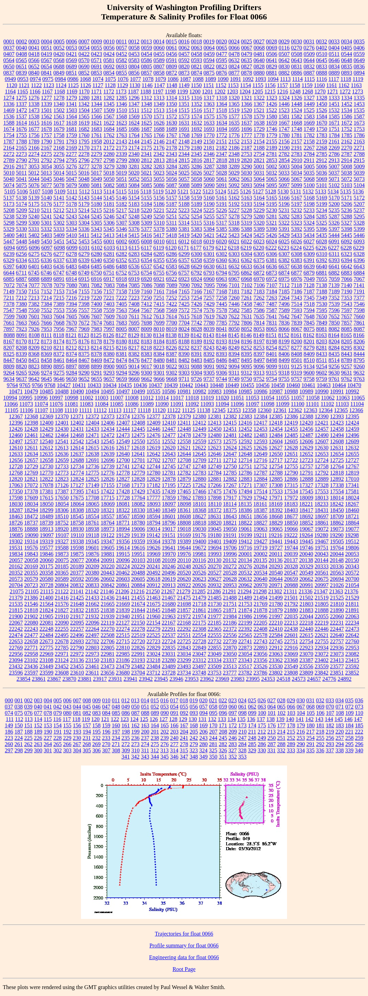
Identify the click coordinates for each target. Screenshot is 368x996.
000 (9, 700)
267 (77, 744)
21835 (92, 610)
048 (116, 707)
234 (116, 738)
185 (359, 725)
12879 (184, 479)
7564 (134, 310)
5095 (271, 185)
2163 (359, 141)
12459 (352, 429)
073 (359, 707)
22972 (77, 654)
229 (67, 738)
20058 (31, 560)
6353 (134, 260)
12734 (77, 466)
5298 (9, 223)
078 (48, 713)
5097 (284, 185)
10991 (337, 391)
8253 (258, 348)
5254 (196, 216)
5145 (109, 198)
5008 (346, 166)
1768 (184, 135)
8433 (321, 354)
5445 (346, 235)
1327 (309, 98)
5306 (109, 223)
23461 (92, 666)
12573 (215, 441)
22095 (77, 623)
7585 (246, 310)
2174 (134, 148)
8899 (96, 366)
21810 (337, 604)
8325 (9, 354)
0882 (284, 73)
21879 (276, 610)
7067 (359, 279)
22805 (108, 648)
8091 (21, 335)
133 (222, 719)
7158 (121, 291)
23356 (261, 660)
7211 (8, 298)
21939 (108, 616)
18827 (261, 523)
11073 (26, 404)
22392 (245, 629)
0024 (233, 41)
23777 (230, 673)
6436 (59, 266)
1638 (259, 123)
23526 (261, 666)
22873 (245, 648)
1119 (358, 79)
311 (145, 750)
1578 (246, 116)
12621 (184, 448)
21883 (306, 610)
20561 (322, 573)
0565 (21, 60)
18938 (92, 529)
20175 (47, 566)
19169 (184, 535)
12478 (184, 435)
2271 (359, 148)
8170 (21, 341)
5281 (271, 216)
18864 (352, 523)
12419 (291, 423)
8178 (96, 341)
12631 (337, 448)
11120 (159, 410)
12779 (138, 473)
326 (223, 750)
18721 (352, 516)
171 (223, 725)
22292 (184, 629)
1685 (121, 129)
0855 (121, 73)
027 (271, 700)
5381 (184, 229)
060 (233, 707)
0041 (34, 48)
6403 (46, 266)
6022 (246, 241)
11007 (116, 398)
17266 (215, 485)
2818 (221, 160)
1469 (9, 110)
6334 (21, 260)
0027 (258, 41)
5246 (109, 216)
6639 (309, 266)
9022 (171, 366)
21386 (31, 598)
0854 (109, 73)
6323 (346, 254)
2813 (159, 160)
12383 (245, 416)
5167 (296, 198)
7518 (309, 304)
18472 (31, 516)
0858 (159, 73)
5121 (183, 191)
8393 (221, 354)
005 (58, 700)
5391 (284, 229)
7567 (146, 310)
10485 (47, 391)
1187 (133, 91)
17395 (77, 491)
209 (233, 732)
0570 (84, 60)
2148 (184, 141)
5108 (47, 191)
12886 (291, 479)
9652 (84, 379)
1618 (71, 123)
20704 (16, 585)
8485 (209, 360)
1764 (134, 135)
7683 (121, 323)
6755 (158, 273)
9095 (246, 366)
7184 (271, 291)
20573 (16, 579)
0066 (234, 48)
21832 (77, 610)
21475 (184, 598)
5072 (346, 179)
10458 (278, 385)
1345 (109, 104)
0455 (159, 54)
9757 (296, 379)
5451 (59, 241)
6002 (121, 241)
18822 (245, 523)
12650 (276, 454)
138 (271, 719)
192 (67, 732)
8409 (309, 354)
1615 (34, 123)
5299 (21, 223)
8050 (234, 329)
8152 (283, 335)
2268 (321, 148)
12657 (31, 460)
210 (242, 732)
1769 (196, 135)
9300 (146, 373)
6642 (346, 266)
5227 (233, 210)
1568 (121, 116)
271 (116, 744)
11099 (282, 404)
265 (58, 744)
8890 (46, 366)
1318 (221, 98)
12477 (169, 435)
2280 (109, 154)
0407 (9, 54)
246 (233, 738)
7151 (34, 291)
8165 (346, 335)
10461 (309, 385)
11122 (174, 410)
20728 (47, 585)
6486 (109, 266)
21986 (245, 616)
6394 (346, 260)
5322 (283, 223)
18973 (108, 529)
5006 (321, 166)
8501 (296, 360)
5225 (208, 210)
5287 (334, 216)
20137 (291, 560)
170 (213, 725)
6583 (171, 266)
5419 (183, 235)
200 (145, 732)
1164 (10, 91)
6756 (171, 273)
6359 (209, 260)
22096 (92, 623)
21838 (108, 610)
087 (135, 713)
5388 (246, 229)
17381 (47, 491)
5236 (346, 210)
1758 (59, 135)
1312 (146, 98)
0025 (246, 41)
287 (272, 744)
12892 (337, 479)
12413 (214, 423)
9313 (258, 373)
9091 (209, 366)
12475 (138, 435)
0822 (209, 66)
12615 (92, 448)
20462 (123, 573)
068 (310, 707)
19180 (214, 535)
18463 (16, 516)
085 (116, 713)
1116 (321, 79)
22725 (184, 641)
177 (281, 725)
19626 (154, 548)
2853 (271, 160)
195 (96, 732)
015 (154, 700)
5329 (9, 229)
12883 (245, 479)
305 (87, 750)
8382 (134, 354)
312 (154, 750)
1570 (146, 116)
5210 (34, 210)
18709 (337, 516)
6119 (158, 248)
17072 (31, 485)
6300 (196, 254)
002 (28, 700)
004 (48, 700)
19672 (199, 548)
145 (339, 719)
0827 (246, 66)
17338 (337, 485)
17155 (108, 485)
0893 (346, 73)
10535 (154, 391)
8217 (133, 348)
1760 (84, 135)
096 (223, 713)
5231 (283, 210)
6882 (334, 273)
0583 (134, 60)
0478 (234, 54)
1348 (146, 104)
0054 (84, 48)
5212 (58, 210)
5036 (321, 173)
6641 (334, 266)
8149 (258, 335)
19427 (261, 541)
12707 (169, 460)
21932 (92, 616)
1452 (346, 104)
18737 (31, 523)
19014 (154, 529)
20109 (169, 560)
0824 (234, 66)
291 (310, 744)
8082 (334, 329)
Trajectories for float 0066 (184, 934)
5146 (121, 198)
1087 (185, 79)
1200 (195, 91)
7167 (209, 291)
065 (281, 707)
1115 (309, 79)
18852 (306, 523)
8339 (21, 354)
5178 (71, 204)
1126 (85, 85)
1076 (123, 79)
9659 (121, 379)
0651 (21, 66)
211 (252, 732)
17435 (154, 491)
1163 (356, 85)
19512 (352, 541)
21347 (321, 591)
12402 (77, 423)
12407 (123, 423)
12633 (16, 454)
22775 (47, 648)
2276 (59, 154)
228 (58, 738)
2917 (21, 166)
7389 (59, 304)
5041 (21, 179)
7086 (146, 285)
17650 (62, 498)
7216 (71, 298)
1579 (259, 116)
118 (76, 719)
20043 (321, 554)
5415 (133, 235)
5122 (195, 191)
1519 (233, 110)
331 (271, 750)
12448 (184, 429)
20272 (230, 566)
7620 (221, 316)
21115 (47, 591)
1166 (35, 91)
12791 (306, 473)
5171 (346, 198)
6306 (271, 254)
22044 (306, 616)
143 (319, 719)
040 (38, 707)
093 (194, 713)
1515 (183, 110)
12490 (322, 435)
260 (9, 744)
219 (330, 732)
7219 (83, 298)
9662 (146, 379)
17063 (16, 485)
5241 (46, 216)
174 (252, 725)
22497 (92, 635)
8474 (121, 360)
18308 (77, 510)
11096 (237, 404)
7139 (334, 285)
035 (349, 700)
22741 (245, 641)
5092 (234, 185)
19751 (322, 548)
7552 (46, 310)
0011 (121, 41)
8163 (321, 335)
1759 (71, 135)
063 (262, 707)
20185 (62, 566)
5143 (84, 198)
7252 (171, 298)
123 (125, 719)
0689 (71, 66)
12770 (47, 473)
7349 (321, 298)
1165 (22, 91)
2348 (234, 154)
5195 (271, 204)
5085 (146, 185)
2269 (334, 148)
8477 (146, 360)
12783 (199, 473)
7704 (184, 323)
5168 (309, 198)
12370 (62, 416)
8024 (184, 329)
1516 (196, 110)
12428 (31, 429)
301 (48, 750)
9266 (34, 373)
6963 (221, 279)
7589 (284, 310)
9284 (71, 373)
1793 (71, 141)
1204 (245, 91)
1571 (159, 116)
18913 (47, 529)
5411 (84, 235)
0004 (46, 41)
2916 (9, 166)
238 (155, 738)
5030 (246, 173)
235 (126, 738)
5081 (96, 185)
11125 (188, 410)
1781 (296, 135)
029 (291, 700)
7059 (334, 279)
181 (320, 725)
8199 (284, 341)
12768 (16, 473)
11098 (267, 404)
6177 (196, 248)
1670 (321, 123)
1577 (234, 116)
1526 (321, 110)
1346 (121, 104)
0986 (73, 79)
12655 (352, 454)
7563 (121, 310)
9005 (121, 366)
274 (145, 744)
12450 (215, 429)
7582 (234, 310)
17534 (291, 491)
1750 (321, 129)
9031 (184, 366)
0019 (208, 41)
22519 (138, 635)
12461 (31, 435)
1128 (110, 85)
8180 (121, 341)
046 (96, 707)
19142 (153, 535)
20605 (138, 579)
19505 (337, 541)
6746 (46, 273)
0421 (71, 54)
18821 (230, 523)
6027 (308, 241)
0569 (71, 60)
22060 (337, 616)
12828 (138, 479)
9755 (283, 379)
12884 (261, 479)
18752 (62, 523)
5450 (46, 241)
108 (340, 713)
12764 (337, 466)
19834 (16, 554)
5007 (334, 166)
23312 (199, 660)
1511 (134, 110)
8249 (233, 348)
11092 (192, 404)
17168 (123, 485)
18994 (123, 529)
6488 (121, 266)
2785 (321, 154)
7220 (96, 298)
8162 (308, 335)
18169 (276, 504)
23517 (245, 666)
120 (95, 719)
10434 (110, 385)
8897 (71, 366)
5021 (146, 173)
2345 (196, 154)
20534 (261, 573)
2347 (221, 154)
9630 (334, 373)
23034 (184, 654)
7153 (59, 291)
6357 (184, 260)
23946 (176, 679)
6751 (108, 273)
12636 (62, 454)
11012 (147, 398)
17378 (31, 491)
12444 (123, 429)
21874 (245, 610)
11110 (70, 410)
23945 (161, 679)
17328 (322, 485)
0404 (334, 48)
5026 (196, 173)
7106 (259, 285)
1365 (234, 104)
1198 (170, 91)
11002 (86, 398)
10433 (94, 385)
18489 (47, 516)
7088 (159, 285)
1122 (36, 85)
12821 (31, 479)
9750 (246, 379)
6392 (321, 260)
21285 (199, 591)
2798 (109, 160)
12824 (77, 479)
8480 (159, 360)
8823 (34, 366)
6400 (21, 266)
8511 (321, 360)
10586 (169, 391)
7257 (208, 298)
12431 (77, 429)
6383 (296, 260)
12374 (123, 416)
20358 (47, 573)
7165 (184, 291)
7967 (71, 329)
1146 (147, 85)
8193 (221, 341)
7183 (259, 291)
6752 (121, 273)
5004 (296, 166)
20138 (306, 560)
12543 (92, 441)
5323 (296, 223)
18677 (291, 516)
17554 (337, 491)
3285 (184, 166)
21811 (352, 604)
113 (29, 719)
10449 (232, 385)
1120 (11, 85)
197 (116, 732)
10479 (31, 391)
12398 (31, 423)
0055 (96, 48)
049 (126, 707)
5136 (358, 191)
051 (145, 707)
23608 (62, 673)
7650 (321, 316)
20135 (260, 560)
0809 (171, 66)
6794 (221, 273)
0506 (271, 54)
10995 (25, 398)
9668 (171, 379)
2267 (309, 148)
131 (202, 719)
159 (106, 725)
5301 (46, 223)
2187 (246, 148)
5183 (134, 204)
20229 (138, 566)
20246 (169, 566)
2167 (46, 148)
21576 (62, 604)
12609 (352, 441)
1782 (309, 135)
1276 (34, 98)
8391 (196, 354)
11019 (207, 398)
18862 (337, 523)
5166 (284, 198)
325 (213, 750)
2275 (46, 154)
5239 (21, 216)
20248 (184, 566)
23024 (154, 654)
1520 (246, 110)
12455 (291, 429)
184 (349, 725)
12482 (245, 435)
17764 (138, 498)
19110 (77, 535)
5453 (84, 241)
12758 (322, 466)
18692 (306, 516)
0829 (271, 66)
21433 (92, 598)
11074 (41, 404)
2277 (71, 154)
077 (38, 713)
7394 (71, 304)
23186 (123, 660)
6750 (96, 273)
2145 (146, 141)
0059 (146, 48)
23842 (321, 673)
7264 (283, 298)
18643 (230, 516)
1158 (294, 85)
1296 (134, 98)
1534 (346, 110)
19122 (107, 535)
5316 (208, 223)
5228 (246, 210)
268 (87, 744)
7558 (96, 310)
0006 (71, 41)
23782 (245, 673)
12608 (337, 441)
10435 (125, 385)
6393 (334, 260)
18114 (230, 504)
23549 (291, 666)
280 (203, 744)
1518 (221, 110)
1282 (109, 98)
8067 (296, 329)
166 (174, 725)
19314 (31, 541)
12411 (184, 423)
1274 (9, 98)
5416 (146, 235)
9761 (334, 379)
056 (194, 707)
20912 (154, 585)
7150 (21, 291)
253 (301, 738)
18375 (230, 510)
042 (58, 707)
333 (291, 750)
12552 (169, 441)
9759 (321, 379)
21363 (336, 591)
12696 (108, 460)
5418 (171, 235)
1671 (334, 123)
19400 (199, 541)
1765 (146, 135)
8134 (158, 335)
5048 (84, 179)
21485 (215, 598)
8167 (9, 341)
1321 (246, 98)
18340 (154, 510)
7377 (359, 298)
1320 (234, 98)
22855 (215, 648)
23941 (131, 679)
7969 (84, 329)
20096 (123, 560)
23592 (352, 666)
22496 (77, 635)
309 (126, 750)
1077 (135, 79)
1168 (59, 91)
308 (116, 750)
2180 (196, 148)
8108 (34, 335)
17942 (261, 498)
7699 (159, 323)
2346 (209, 154)
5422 (221, 235)
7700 (171, 323)
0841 (46, 73)
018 (184, 700)
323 (193, 750)
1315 (184, 98)
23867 (54, 679)
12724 (321, 460)
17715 (108, 498)
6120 (171, 248)
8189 (196, 341)
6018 (196, 241)
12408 (138, 423)
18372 (215, 510)
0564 (9, 60)
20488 (138, 573)
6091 (334, 241)
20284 (261, 566)
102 (281, 713)
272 (126, 744)
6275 (34, 254)
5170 (334, 198)
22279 (154, 629)
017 (174, 700)
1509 (109, 110)
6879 (308, 273)
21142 (92, 591)
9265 (21, 373)
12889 (322, 479)
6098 (59, 248)
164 (155, 725)
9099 (271, 366)
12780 (154, 473)
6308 (296, 254)
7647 (296, 316)
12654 (337, 454)
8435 (334, 354)
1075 (110, 79)
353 (242, 757)
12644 (184, 454)
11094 (222, 404)
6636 (271, 266)
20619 (169, 579)
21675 (154, 604)
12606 (306, 441)
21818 (31, 610)
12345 (219, 410)
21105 (32, 591)
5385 (221, 229)
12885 (276, 479)
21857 (184, 610)
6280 (96, 254)
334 (300, 750)
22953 (352, 648)
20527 (215, 573)
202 (165, 732)
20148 (337, 560)
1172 (108, 91)
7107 (271, 285)
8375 (84, 354)
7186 (296, 291)
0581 (109, 60)
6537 (146, 266)
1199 (182, 91)
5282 (284, 216)
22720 (138, 641)
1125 (73, 85)
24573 (299, 679)
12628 (291, 448)
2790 (21, 160)
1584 (321, 116)
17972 (291, 498)
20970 (261, 585)
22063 (352, 616)
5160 (209, 198)
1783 (321, 135)
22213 (291, 623)
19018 (184, 529)
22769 (16, 648)
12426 (16, 429)
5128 (270, 191)
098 (242, 713)
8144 (221, 335)
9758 (308, 379)
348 (194, 757)
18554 (92, 516)
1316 (196, 98)
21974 (199, 616)
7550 (34, 310)
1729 (259, 129)
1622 (109, 123)
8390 (184, 354)
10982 (199, 391)
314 (174, 750)
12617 (123, 448)
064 (272, 707)
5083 (121, 185)
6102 (97, 248)
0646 (334, 60)
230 (77, 738)
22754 (306, 641)
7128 (308, 285)
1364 (221, 104)
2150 (209, 141)
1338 (34, 104)
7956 (59, 329)
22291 (169, 629)
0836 (359, 66)
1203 (232, 91)
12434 (108, 429)
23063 (276, 654)
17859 (169, 498)
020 (203, 700)
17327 (306, 485)
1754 (9, 135)
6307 (284, 254)
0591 (171, 60)
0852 (84, 73)
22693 (77, 641)
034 (339, 700)
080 (67, 713)
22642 (352, 635)
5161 (221, 198)
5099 (296, 185)
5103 (346, 185)
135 (241, 719)
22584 (276, 635)
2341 (146, 154)
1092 (248, 79)
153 (48, 725)
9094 (234, 366)
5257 (221, 216)
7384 (46, 304)
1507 (96, 110)
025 (252, 700)
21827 (62, 610)
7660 (359, 316)
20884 (138, 585)
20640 (261, 579)
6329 (9, 260)
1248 (295, 91)
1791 (59, 141)
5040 (9, 179)
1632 (196, 123)
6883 (346, 273)
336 (320, 750)
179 (301, 725)
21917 (77, 616)
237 (145, 738)
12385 (276, 416)
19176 (199, 535)
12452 (245, 429)
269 (96, 744)
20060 (47, 560)
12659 (62, 460)
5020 (133, 173)
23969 (222, 679)
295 (349, 744)
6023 (258, 241)
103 (291, 713)
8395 (246, 354)
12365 (341, 410)
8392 (209, 354)
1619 (84, 123)
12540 (47, 441)
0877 (234, 73)
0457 (184, 54)
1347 (134, 104)
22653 (16, 641)
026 (261, 700)
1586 (346, 116)
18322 (123, 510)
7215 (58, 298)
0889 (334, 73)
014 (145, 700)
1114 (297, 79)
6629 (196, 266)
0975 (48, 79)
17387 (62, 491)
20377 (77, 573)
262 (28, 744)
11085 (116, 404)
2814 (171, 160)
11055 (282, 398)
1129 (122, 85)
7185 (284, 291)
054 (174, 707)
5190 (209, 204)
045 (87, 707)
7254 (196, 298)
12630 (321, 448)
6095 (21, 248)
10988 (291, 391)
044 (77, 707)
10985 (245, 391)
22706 (108, 641)
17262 (199, 485)
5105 (9, 191)
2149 (196, 141)
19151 (168, 535)
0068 (259, 48)
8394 (234, 354)
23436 (31, 666)
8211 (59, 348)
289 (291, 744)
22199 (245, 623)
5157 (171, 198)
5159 (196, 198)
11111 (85, 410)
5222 (171, 210)
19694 (215, 548)
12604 (276, 441)
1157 (282, 85)
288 (281, 744)
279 (194, 744)
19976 (184, 554)
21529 (352, 598)
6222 (271, 248)
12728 (16, 466)
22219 (321, 623)
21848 (169, 610)
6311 (334, 254)
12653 (322, 454)
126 (154, 719)
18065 (92, 504)
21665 (108, 604)
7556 (71, 310)
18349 (169, 510)
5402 (34, 235)
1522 (271, 110)
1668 (296, 123)
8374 (71, 354)
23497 (199, 666)
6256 (21, 254)
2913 (334, 160)
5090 (209, 185)
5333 (59, 229)
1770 (209, 135)
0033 (334, 41)
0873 (184, 73)
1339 (46, 104)
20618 (154, 579)
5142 (71, 198)
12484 (276, 435)
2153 (246, 141)
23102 (31, 660)
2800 (134, 160)
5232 (296, 210)
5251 (171, 216)
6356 (171, 260)
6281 (109, 254)
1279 (71, 98)
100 (262, 713)
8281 (321, 348)
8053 (259, 329)
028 (281, 700)
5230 (271, 210)
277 (174, 744)
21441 (123, 598)
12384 (261, 416)
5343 (96, 229)
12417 (260, 423)
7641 (271, 316)
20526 (199, 573)
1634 (221, 123)
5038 (346, 173)
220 (339, 732)
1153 (233, 85)
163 (145, 725)
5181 (109, 204)
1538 (34, 116)
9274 (46, 373)
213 (271, 732)
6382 (284, 260)
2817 (209, 160)
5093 (246, 185)
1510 (121, 110)
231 (87, 738)
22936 (337, 648)
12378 (169, 416)
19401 (215, 541)
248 (252, 738)
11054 (267, 398)
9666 (159, 379)
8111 (46, 335)
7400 (96, 304)
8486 (221, 360)
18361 (184, 510)
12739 (108, 466)
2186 (234, 148)
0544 (346, 54)
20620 (184, 579)
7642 (283, 316)
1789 (34, 141)
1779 (271, 135)
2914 (346, 160)
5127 (258, 191)
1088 (198, 79)
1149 (184, 85)
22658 (31, 641)
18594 (154, 516)
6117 (146, 248)
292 (320, 744)
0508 (296, 54)
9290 (84, 373)
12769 (31, 473)
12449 (199, 429)
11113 (114, 410)
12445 (138, 429)
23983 (238, 679)
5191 (221, 204)
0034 (346, 41)
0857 (146, 73)
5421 (208, 235)
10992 (352, 391)
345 (165, 757)
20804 (62, 585)
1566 (96, 116)
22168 (184, 623)
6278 (71, 254)
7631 (246, 316)
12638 (92, 454)
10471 (16, 391)
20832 (77, 585)
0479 (246, 54)
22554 (199, 635)
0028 (271, 41)
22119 (107, 623)
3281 (134, 166)
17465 (184, 491)
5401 (21, 235)
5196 (284, 204)
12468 (77, 435)
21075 (17, 591)
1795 (84, 141)
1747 (284, 129)
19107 (62, 535)
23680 (123, 673)
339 (349, 750)
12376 (138, 416)
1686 (134, 129)
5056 (171, 179)
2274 (34, 154)
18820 (215, 523)
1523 (283, 110)
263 (38, 744)
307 (106, 750)
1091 (235, 79)
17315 (291, 485)
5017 (96, 173)
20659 (291, 579)
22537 (169, 635)
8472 (109, 360)
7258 (221, 298)
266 (67, 744)
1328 (321, 98)
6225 (308, 248)
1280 (84, 98)
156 (77, 725)
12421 (321, 423)
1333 (334, 98)
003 (38, 700)
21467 (169, 598)
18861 (322, 523)
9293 (109, 373)
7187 (309, 291)
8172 (34, 341)
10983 (215, 391)
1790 (46, 141)
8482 (184, 360)
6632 (234, 266)
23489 (169, 666)
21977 (215, 616)
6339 (84, 260)
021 (213, 700)
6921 (159, 279)
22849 (199, 648)
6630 (209, 266)
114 (38, 719)
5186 (159, 204)
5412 (96, 235)
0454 (146, 54)
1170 (84, 91)
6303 (234, 254)
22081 (47, 623)
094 (203, 713)
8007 (134, 329)
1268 (307, 91)
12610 (16, 448)
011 (116, 700)
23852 (352, 673)
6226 (321, 248)
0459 (209, 54)
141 (300, 719)
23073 (337, 654)
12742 (138, 466)
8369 (46, 354)
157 (87, 725)
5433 (296, 235)
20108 (154, 560)
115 (48, 719)
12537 (31, 441)
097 (233, 713)
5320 (258, 223)
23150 (92, 660)
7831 (271, 323)
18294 (31, 510)
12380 (199, 416)
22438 (291, 629)
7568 (159, 310)
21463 (154, 598)
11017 (177, 398)
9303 (184, 373)
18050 (47, 504)
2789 (9, 160)
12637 (77, 454)
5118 (145, 191)
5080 (84, 185)
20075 (62, 560)
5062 (234, 179)
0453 (134, 54)
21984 (230, 616)
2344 (184, 154)
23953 (192, 679)
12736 (92, 466)
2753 (246, 154)
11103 (342, 404)
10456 (263, 385)
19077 (352, 529)
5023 (158, 173)
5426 (271, 235)
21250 (153, 591)
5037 (334, 173)
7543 (346, 304)
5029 (233, 173)
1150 (196, 85)
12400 (47, 423)
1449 (309, 104)
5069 (321, 179)
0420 (59, 54)
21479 (199, 598)
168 (194, 725)
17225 (184, 485)
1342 (84, 104)
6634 (259, 266)
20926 (199, 585)
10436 (140, 385)
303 (67, 750)
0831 (296, 66)
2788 (359, 154)
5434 (308, 235)
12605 (291, 441)
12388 (306, 416)
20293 (276, 566)
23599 (47, 673)
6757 (183, 273)
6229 (358, 248)
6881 (321, 273)
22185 (214, 623)
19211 (260, 535)
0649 (359, 60)
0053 (71, 48)
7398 (84, 304)
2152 (234, 141)
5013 (46, 173)
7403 (109, 304)
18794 (154, 523)
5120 (170, 191)
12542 (77, 441)
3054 (46, 166)
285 (252, 744)
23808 (291, 673)
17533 (276, 491)
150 (19, 725)
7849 (321, 323)
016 (164, 700)
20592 (77, 579)
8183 (146, 341)
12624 (230, 448)
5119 (158, 191)
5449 (34, 241)
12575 (230, 441)
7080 (71, 285)
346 (174, 757)
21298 (260, 591)
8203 (321, 341)
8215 (108, 348)
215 (291, 732)
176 (272, 725)
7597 (346, 310)
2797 (96, 160)
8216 (121, 348)
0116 (284, 48)
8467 (84, 360)
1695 (234, 129)
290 (301, 744)
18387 (261, 510)
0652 (34, 66)
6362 (246, 260)
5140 (46, 198)
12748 (199, 466)
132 (212, 719)
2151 (221, 141)
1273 (357, 91)
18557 (108, 516)
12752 (261, 466)
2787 (346, 154)
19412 (245, 541)
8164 (334, 335)
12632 (352, 448)
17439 (169, 491)
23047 (199, 654)
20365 (62, 573)
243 (203, 738)
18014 (337, 498)
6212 (221, 248)
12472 (108, 435)
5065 (271, 179)
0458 (196, 54)
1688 (159, 129)
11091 (177, 404)
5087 (171, 185)
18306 (62, 510)
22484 (47, 635)
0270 (296, 48)
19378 (169, 541)
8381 (121, 354)
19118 (92, 535)
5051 (121, 179)
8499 (284, 360)
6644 (9, 273)
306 (96, 750)
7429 (209, 304)
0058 (134, 48)
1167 (47, 91)
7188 (321, 291)
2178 (171, 148)
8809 (9, 366)
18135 (245, 504)
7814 (259, 323)
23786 (260, 673)
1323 (271, 98)
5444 (334, 235)
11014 (162, 398)
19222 (291, 535)
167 (184, 725)
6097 (46, 248)
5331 (34, 229)
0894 (359, 73)
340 (359, 750)
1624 (134, 123)
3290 (246, 166)
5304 (84, 223)
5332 (46, 229)
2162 (346, 141)
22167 (168, 623)
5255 (209, 216)
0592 (184, 60)
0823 (221, 66)
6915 (84, 279)
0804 (134, 66)
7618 (196, 316)
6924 (196, 279)
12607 (322, 441)
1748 (296, 129)
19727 (276, 548)
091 (174, 713)
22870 (230, 648)
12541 (62, 441)
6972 (271, 279)
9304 (196, 373)
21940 (123, 616)
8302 (359, 348)
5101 (321, 185)
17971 (276, 498)
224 (19, 738)
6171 (183, 248)
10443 (201, 385)
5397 (334, 229)
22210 (276, 623)
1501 (46, 110)
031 (310, 700)
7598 (359, 310)
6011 (171, 241)
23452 (62, 666)
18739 (47, 523)
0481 (259, 54)
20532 (245, 573)
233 (106, 738)
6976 (296, 279)
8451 (34, 360)
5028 (221, 173)
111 (10, 719)
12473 (123, 435)
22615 (306, 635)
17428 (123, 491)
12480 (215, 435)
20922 (184, 585)
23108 (47, 660)
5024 (171, 173)
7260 (233, 298)
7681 (109, 323)
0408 (21, 54)
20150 (352, 560)
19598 (77, 548)
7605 (71, 316)
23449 (47, 666)
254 (310, 738)
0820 (184, 66)
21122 (61, 591)
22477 (31, 635)
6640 (321, 266)
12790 (291, 473)
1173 (121, 91)
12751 (245, 466)
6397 (9, 266)
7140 (346, 285)
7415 (159, 304)
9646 (59, 379)
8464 (71, 360)
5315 (196, 223)
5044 (34, 179)
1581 (284, 116)
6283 (134, 254)
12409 (154, 423)
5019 (121, 173)
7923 (21, 329)
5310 (159, 223)
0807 (159, 66)
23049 (215, 654)
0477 (221, 54)
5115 (121, 191)
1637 (246, 123)
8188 (184, 341)
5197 (296, 204)
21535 (16, 604)
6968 (246, 279)
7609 (109, 316)
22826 (138, 648)
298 (19, 750)
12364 (326, 410)
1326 (296, 98)
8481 (171, 360)
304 (77, 750)
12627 (276, 448)
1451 (334, 104)
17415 (92, 491)
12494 (337, 435)
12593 (261, 441)
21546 (31, 604)
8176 (84, 341)
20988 (291, 585)
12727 (352, 460)
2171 (96, 148)
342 (135, 757)
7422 (171, 304)
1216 (282, 91)
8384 (159, 354)
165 (165, 725)
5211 (46, 210)
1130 (134, 85)
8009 (146, 329)
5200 (334, 204)
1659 (271, 123)
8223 (158, 348)
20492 (154, 573)
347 (184, 757)
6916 (96, 279)
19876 (92, 554)
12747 (184, 466)
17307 (261, 485)
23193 (138, 660)
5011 (21, 173)
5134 (333, 191)
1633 (209, 123)
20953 (230, 585)
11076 (56, 404)
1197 (158, 91)
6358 (196, 260)
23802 (276, 673)
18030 (16, 504)
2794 (59, 160)
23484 (154, 666)
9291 (96, 373)
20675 (322, 579)
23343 (245, 660)
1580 (271, 116)
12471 (92, 435)
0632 (234, 60)
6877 (296, 273)
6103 (109, 248)
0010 (109, 41)
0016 (183, 41)
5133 (320, 191)
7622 (233, 316)
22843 (184, 648)
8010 (159, 329)
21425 (77, 598)
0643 (296, 60)
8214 (96, 348)
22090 (62, 623)
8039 (209, 329)
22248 (47, 629)
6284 (146, 254)
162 (135, 725)
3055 (59, 166)
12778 (123, 473)
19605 (108, 548)
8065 (271, 329)
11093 (207, 404)
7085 (134, 285)
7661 (9, 323)
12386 (291, 416)
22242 (16, 629)
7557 (84, 310)
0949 (10, 79)
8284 (334, 348)
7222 (121, 298)
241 (184, 738)
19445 (306, 541)
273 (135, 744)
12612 (46, 448)
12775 (92, 473)
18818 (199, 523)
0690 (84, 66)
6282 (121, 254)
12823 (62, 479)
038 (19, 707)
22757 (337, 641)
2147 (171, 141)
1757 (46, 135)
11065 (358, 398)
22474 (16, 635)
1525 (308, 110)
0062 (184, 48)
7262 (258, 298)
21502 (306, 598)
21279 (183, 591)
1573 (184, 116)
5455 (96, 241)
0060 (159, 48)
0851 (71, 73)
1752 (346, 129)
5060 (209, 179)
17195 (169, 485)
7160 (146, 291)
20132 (230, 560)
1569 (134, 116)
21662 (92, 604)
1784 (334, 135)
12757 (306, 466)
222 (359, 732)
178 (291, 725)
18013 (322, 498)
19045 (215, 529)
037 (9, 707)
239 (165, 738)
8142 (196, 335)
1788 (21, 141)
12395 (352, 416)
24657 (314, 679)
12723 (306, 460)
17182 (154, 485)
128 (173, 719)
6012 (183, 241)
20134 (245, 560)
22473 (352, 629)
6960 (209, 279)
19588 (62, 548)
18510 (62, 516)
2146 (159, 141)
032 (320, 700)
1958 (96, 141)
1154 (245, 85)
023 (232, 700)
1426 (271, 104)
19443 (291, 541)
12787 (261, 473)
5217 (121, 210)
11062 (328, 398)
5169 (321, 198)
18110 (214, 504)
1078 (148, 79)
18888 (31, 529)
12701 (138, 460)
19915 (123, 554)
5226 (221, 210)
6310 (321, 254)
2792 (46, 160)
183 (340, 725)
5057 (184, 179)
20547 (291, 573)
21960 (154, 616)
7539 (334, 304)
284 (242, 744)
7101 (234, 285)
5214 (83, 210)
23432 (16, 666)
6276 (46, 254)
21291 (229, 591)
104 (301, 713)
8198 (271, 341)
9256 (334, 366)
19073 (337, 529)
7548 (21, 310)
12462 (47, 435)
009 (96, 700)
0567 (46, 60)
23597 (31, 673)
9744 (221, 379)
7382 (34, 304)
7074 (21, 285)
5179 (84, 204)
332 (281, 750)
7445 (221, 304)
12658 (47, 460)
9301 (159, 373)
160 (116, 725)
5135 (345, 191)
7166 (196, 291)
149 (9, 725)
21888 (322, 610)
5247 (121, 216)
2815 (184, 160)
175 (262, 725)
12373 (108, 416)
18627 (199, 516)
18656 (261, 516)
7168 (221, 291)
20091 (108, 560)
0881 (271, 73)
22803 (92, 648)
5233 (308, 210)
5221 (158, 210)
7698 (146, 323)
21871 (230, 610)
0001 (9, 41)
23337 (230, 660)
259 (359, 738)
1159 (307, 85)
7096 (221, 285)
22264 (92, 629)
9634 (9, 379)
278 (184, 744)
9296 (134, 373)
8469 (96, 360)
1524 (296, 110)
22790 (77, 648)
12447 (169, 429)
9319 (296, 373)
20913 (169, 585)
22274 (123, 629)
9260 (359, 366)
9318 (283, 373)
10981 (184, 391)
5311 (171, 223)
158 (96, 725)
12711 (214, 460)
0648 (346, 60)
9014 (134, 366)
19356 (123, 541)
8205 (346, 341)
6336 (46, 260)
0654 (46, 66)
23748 (199, 673)
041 (48, 707)
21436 (108, 598)
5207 (359, 204)
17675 (77, 498)
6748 (71, 273)
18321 (108, 510)
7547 (9, 310)
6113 (121, 248)
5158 (184, 198)
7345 (308, 298)
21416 (62, 598)
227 (48, 738)
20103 (138, 560)
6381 (271, 260)
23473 (108, 666)
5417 (158, 235)
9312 (246, 373)
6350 (109, 260)
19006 (138, 529)
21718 (199, 604)
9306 (221, 373)
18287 (16, 510)
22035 (291, 616)
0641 (271, 60)
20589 (62, 579)
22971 (62, 654)
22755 (322, 641)
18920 (62, 529)
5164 (259, 198)
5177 (59, 204)
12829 (154, 479)
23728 (168, 673)
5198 (309, 204)
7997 (109, 329)
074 (9, 713)
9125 (296, 366)
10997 (56, 398)
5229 (258, 210)
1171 (96, 91)
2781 (271, 154)
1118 (346, 79)
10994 (10, 398)
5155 (146, 198)
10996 (41, 398)
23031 (169, 654)
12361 (280, 410)
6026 (296, 241)
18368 (199, 510)
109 (349, 713)
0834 (334, 66)
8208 (21, 348)
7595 (321, 310)
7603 (46, 316)
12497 (16, 441)
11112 (100, 410)
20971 (276, 585)
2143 (121, 141)
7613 (158, 316)
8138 (171, 335)
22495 (62, 635)
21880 (291, 610)
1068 (85, 79)
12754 (276, 466)
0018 (196, 41)
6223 (283, 248)
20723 (31, 585)
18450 (337, 510)
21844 (138, 610)
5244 (84, 216)
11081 (71, 404)
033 (330, 700)
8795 (359, 360)
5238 (9, 216)
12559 (199, 441)
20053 (352, 554)
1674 (9, 129)
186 (9, 732)
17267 (230, 485)
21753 (245, 604)
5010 (9, 173)
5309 (146, 223)
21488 (230, 598)
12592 (245, 441)
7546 (359, 304)
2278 (84, 154)
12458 (337, 429)
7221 (108, 298)
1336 (9, 104)
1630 (171, 123)
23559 (322, 666)
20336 (337, 566)
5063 (246, 179)
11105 (11, 410)
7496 (284, 304)
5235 (334, 210)
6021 (233, 241)
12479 (199, 435)
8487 (234, 360)
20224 (123, 566)
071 (340, 707)
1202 (220, 91)
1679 (59, 129)
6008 (146, 241)
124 (134, 719)
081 (77, 713)
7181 (234, 291)
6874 (283, 273)
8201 (309, 341)
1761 (96, 135)
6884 (359, 273)
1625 (146, 123)
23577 (337, 666)
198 (126, 732)
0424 (109, 54)
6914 (71, 279)
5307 (121, 223)
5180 (96, 204)
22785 (62, 648)
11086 (131, 404)
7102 (246, 285)
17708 (92, 498)
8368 (34, 354)
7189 (334, 291)
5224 (196, 210)
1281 (96, 98)
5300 (34, 223)
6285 (159, 254)
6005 (134, 241)
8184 (159, 341)
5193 (246, 204)
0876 (221, 73)
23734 (184, 673)
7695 (134, 323)
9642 (34, 379)
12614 (77, 448)
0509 (309, 54)
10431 (79, 385)
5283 (296, 216)
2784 (309, 154)
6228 (346, 248)
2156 (284, 141)
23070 (306, 654)
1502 (59, 110)
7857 (346, 323)
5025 (183, 173)
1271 (332, 91)
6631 (221, 266)
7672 (84, 323)
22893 (261, 648)
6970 (259, 279)
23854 (24, 679)
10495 (108, 391)
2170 (84, 148)
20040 (306, 554)
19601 (92, 548)
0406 (359, 48)
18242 (337, 504)
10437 (156, 385)
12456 (306, 429)
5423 (233, 235)
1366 (246, 104)
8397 (259, 354)
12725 (337, 460)
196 (106, 732)
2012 (109, 141)
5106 (22, 191)
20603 (123, 579)
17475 (215, 491)
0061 (171, 48)
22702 (92, 641)
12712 (230, 460)
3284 (171, 166)
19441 (276, 541)
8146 (246, 335)
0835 (346, 66)
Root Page (183, 969)
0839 (21, 73)
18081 (123, 504)
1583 (309, 116)
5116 (133, 191)
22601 (291, 635)
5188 (184, 204)
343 (145, 757)
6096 (34, 248)
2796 (84, 160)
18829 (276, 523)
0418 (34, 54)
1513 (158, 110)
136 (251, 719)
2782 (284, 154)
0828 (259, 66)
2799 (121, 160)
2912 (321, 160)
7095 (209, 285)
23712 (153, 673)
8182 (134, 341)
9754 (271, 379)
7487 (271, 304)
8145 (233, 335)
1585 (334, 116)
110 (359, 713)
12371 (77, 416)
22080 (31, 623)
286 (262, 744)
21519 (322, 598)
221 (349, 732)
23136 (77, 660)
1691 (184, 129)
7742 (196, 323)
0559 (359, 54)
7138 (321, 285)
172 (233, 725)
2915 (359, 160)
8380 (109, 354)
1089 (210, 79)
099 (252, 713)
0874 (196, 73)
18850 (291, 523)
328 (242, 750)
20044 (337, 554)
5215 (96, 210)
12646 (215, 454)
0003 (34, 41)
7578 (221, 310)
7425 (184, 304)
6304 (246, 254)
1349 (159, 104)
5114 (109, 191)
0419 (46, 54)
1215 (270, 91)
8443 (346, 354)
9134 (309, 366)
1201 (207, 91)
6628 (184, 266)
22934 (322, 648)
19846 (47, 554)
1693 (209, 129)
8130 (146, 335)
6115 (134, 248)
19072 (322, 529)
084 (106, 713)
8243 (208, 348)
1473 (34, 110)
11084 (101, 404)
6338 (71, 260)
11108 (56, 410)
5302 (59, 223)
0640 (259, 60)
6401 (34, 266)
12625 (245, 448)
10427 (64, 385)
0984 (60, 79)
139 (280, 719)
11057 (297, 398)
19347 (108, 541)
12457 (322, 429)
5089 (196, 185)
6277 (59, 254)
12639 (108, 454)
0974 (35, 79)
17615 (47, 498)
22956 (16, 654)
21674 (138, 604)
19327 (62, 541)
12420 (306, 423)
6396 (359, 260)
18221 (306, 504)
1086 (173, 79)
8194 (234, 341)
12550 (138, 441)
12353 (234, 410)
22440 (306, 629)
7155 (84, 291)
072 (349, 707)
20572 (352, 573)
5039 (359, 173)
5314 (183, 223)
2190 (284, 148)
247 (242, 738)
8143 (208, 335)
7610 (121, 316)
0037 (9, 48)
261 (19, 744)
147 (358, 719)
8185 (171, 341)
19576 (31, 548)
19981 (199, 554)
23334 (215, 660)
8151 (271, 335)
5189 (196, 204)
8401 (271, 354)
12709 (199, 460)
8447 (9, 360)
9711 (184, 379)
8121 (71, 335)
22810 (123, 648)
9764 (12, 385)
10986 (261, 391)
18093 (154, 504)
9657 (109, 379)
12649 (261, 454)
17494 (245, 491)
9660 (134, 379)
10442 (186, 385)
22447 (337, 629)
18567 (123, 516)
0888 (321, 73)
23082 (352, 654)
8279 (308, 348)
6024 (271, 241)
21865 (215, 610)
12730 (47, 466)
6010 (159, 241)
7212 (21, 298)
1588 (9, 123)
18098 (184, 504)
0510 (321, 54)
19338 (77, 541)
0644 (309, 60)
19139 (138, 535)
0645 (321, 60)
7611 (134, 316)
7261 (246, 298)
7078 (46, 285)
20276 (245, 566)
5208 (9, 210)
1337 (21, 104)
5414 (121, 235)
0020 (221, 41)
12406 (108, 423)
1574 (196, 116)
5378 (159, 229)
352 (233, 757)
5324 (308, 223)
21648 (77, 604)
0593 (196, 60)
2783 (296, 154)
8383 (146, 354)
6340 (96, 260)
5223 (183, 210)
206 (203, 732)
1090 (223, 79)
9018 (159, 366)
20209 (92, 566)
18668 (276, 516)
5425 (258, 235)
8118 (58, 335)
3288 (221, 166)
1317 (209, 98)
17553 (322, 491)
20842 (108, 585)
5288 (346, 216)
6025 (283, 241)
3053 (34, 166)
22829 (154, 648)
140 (290, 719)
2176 (159, 148)
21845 (154, 610)
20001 (245, 554)
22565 (245, 635)
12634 (31, 454)
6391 (309, 260)
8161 (296, 335)
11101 (312, 404)
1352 (196, 104)
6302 (221, 254)
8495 (246, 360)
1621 (96, 123)
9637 (21, 379)
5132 (308, 191)
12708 (184, 460)
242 (194, 738)
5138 (21, 198)
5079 (71, 185)
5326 (334, 223)
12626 (260, 448)
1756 (34, 135)
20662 (306, 579)
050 (135, 707)
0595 (221, 60)
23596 (16, 673)
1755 (21, 135)
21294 (245, 591)
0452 (121, 54)
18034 (31, 504)
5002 (271, 166)
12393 (337, 416)
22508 (108, 635)
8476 (134, 360)
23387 (306, 660)
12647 (230, 454)
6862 (246, 273)
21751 (230, 604)
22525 (154, 635)
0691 (96, 66)
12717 (276, 460)
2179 (184, 148)
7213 (33, 298)
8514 (334, 360)
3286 (196, 166)
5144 (96, 198)
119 (86, 719)
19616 (138, 548)
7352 (334, 298)
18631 (215, 516)
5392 (296, 229)
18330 (138, 510)
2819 (234, 160)
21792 (291, 604)
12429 (47, 429)
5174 (21, 204)
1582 (296, 116)
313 (164, 750)
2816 (196, 160)
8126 (108, 335)
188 (28, 732)
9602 (321, 373)
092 (184, 713)
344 (155, 757)
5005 (309, 166)
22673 (47, 641)
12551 (154, 441)
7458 (246, 304)
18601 (169, 516)
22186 (230, 623)
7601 (34, 316)
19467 (322, 541)
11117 (129, 410)
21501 (291, 598)
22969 (47, 654)
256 (330, 738)
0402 (321, 48)
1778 (259, 135)
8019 (171, 329)
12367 (16, 416)
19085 (16, 535)
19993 (215, 554)
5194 (259, 204)
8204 (334, 341)
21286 (214, 591)
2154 (259, 141)
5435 (321, 235)
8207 (9, 348)
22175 (199, 623)
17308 (276, 485)
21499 (276, 598)
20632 (245, 579)
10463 (324, 385)
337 (330, 750)
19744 (291, 548)
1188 (145, 91)
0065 (221, 48)
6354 (146, 260)
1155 (257, 85)
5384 (209, 229)
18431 (322, 510)
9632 (359, 373)
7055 (321, 279)
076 (28, 713)
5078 (59, 185)
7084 (121, 285)
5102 (334, 185)
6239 (9, 254)
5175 (34, 204)
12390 (322, 416)
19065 (276, 529)
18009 (306, 498)
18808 (184, 523)
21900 (16, 616)
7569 (171, 310)
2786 (334, 154)
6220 (258, 248)
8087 (359, 329)
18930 (77, 529)
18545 (77, 516)
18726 (16, 523)
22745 (276, 641)
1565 (84, 116)
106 (320, 713)
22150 (138, 623)
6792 (196, 273)
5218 (133, 210)
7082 (96, 285)
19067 (306, 529)
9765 (25, 385)
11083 (86, 404)
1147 (159, 85)
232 (96, 738)
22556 (230, 635)
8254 (271, 348)
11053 (252, 398)
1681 (71, 129)
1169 (71, 91)
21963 (169, 616)
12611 (31, 448)
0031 (308, 41)
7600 (21, 316)
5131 (295, 191)
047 (106, 707)
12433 (92, 429)
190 (48, 732)
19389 (184, 541)
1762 (109, 135)
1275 (21, 98)
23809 (306, 673)
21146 (107, 591)
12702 (154, 460)
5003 (284, 166)
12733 (62, 466)
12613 (61, 448)
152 (38, 725)
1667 (284, 123)
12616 (107, 448)
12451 (230, 429)
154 (58, 725)
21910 (62, 616)
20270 (215, 566)
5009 (359, 166)
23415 (352, 660)
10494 (92, 391)
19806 (352, 548)
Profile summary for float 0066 (184, 945)
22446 (322, 629)
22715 (123, 641)
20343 (352, 566)
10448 (217, 385)
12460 (16, 435)
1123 (48, 85)
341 (126, 757)
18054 (62, 504)
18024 (352, 498)
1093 (260, 79)
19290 (337, 535)
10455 (247, 385)
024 (242, 700)
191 (58, 732)
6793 (208, 273)
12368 (31, 416)
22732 (215, 641)
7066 (346, 279)
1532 (334, 110)
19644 (184, 548)
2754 (259, 154)
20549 (306, 573)
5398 (346, 229)
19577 (47, 548)
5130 (283, 191)
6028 (321, 241)
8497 (259, 360)
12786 (245, 473)
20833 (92, 585)
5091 (221, 185)
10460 (293, 385)
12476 (154, 435)
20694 (337, 579)
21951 (138, 616)
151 (28, 725)
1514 (171, 110)
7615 (183, 316)
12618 (138, 448)
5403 (46, 235)
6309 (309, 254)
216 (300, 732)
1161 (331, 85)
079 (58, 713)
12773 (62, 473)
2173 (121, 148)
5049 (96, 179)
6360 (221, 260)
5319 (246, 223)
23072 (322, 654)
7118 (296, 285)
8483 (196, 360)
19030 (199, 529)
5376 (134, 229)
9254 (321, 366)
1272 (345, 91)
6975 (284, 279)
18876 (16, 529)
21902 (31, 616)
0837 (9, 73)
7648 (308, 316)
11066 (11, 404)
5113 (96, 191)
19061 (245, 529)
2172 (109, 148)
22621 (322, 635)
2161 (334, 141)
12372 (92, 416)
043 (67, 707)
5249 (146, 216)
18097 (169, 504)
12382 (230, 416)
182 (330, 725)
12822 (47, 479)
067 (301, 707)
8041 (221, 329)
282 (223, 744)
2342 (159, 154)
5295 (359, 216)
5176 (46, 204)
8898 (84, 366)
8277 (296, 348)
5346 (121, 229)
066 (291, 707)
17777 (154, 498)
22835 (169, 648)
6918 (121, 279)
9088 (196, 366)
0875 (209, 73)
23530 (276, 666)
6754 (146, 273)
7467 (259, 304)
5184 (146, 204)
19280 (321, 535)
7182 (246, 291)
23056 (261, 654)
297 (9, 750)
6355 (159, 260)
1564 (71, 116)
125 (144, 719)
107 (330, 713)
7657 (346, 316)
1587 (359, 116)
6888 (34, 279)
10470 (354, 385)
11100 (297, 404)
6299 (184, 254)
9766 (37, 385)
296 (359, 744)
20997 (322, 585)
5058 (196, 179)
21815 (16, 610)
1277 (46, 98)
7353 (346, 298)
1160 (319, 85)
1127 (97, 85)
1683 (96, 129)
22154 (153, 623)
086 (126, 713)
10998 (71, 398)
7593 (296, 310)
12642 (154, 454)
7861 (359, 323)
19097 (47, 535)
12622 (199, 448)
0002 (21, 41)
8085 (346, 329)
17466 (199, 491)
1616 (46, 123)
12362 (295, 410)
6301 (209, 254)
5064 (259, 179)
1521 (258, 110)
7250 (146, 298)
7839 (296, 323)
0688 (59, 66)
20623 (199, 579)
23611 (92, 673)
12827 (123, 479)
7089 (171, 285)
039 (28, 707)
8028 (196, 329)
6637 (284, 266)
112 (19, 719)
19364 (154, 541)
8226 (171, 348)
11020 (222, 398)
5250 (159, 216)
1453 (359, 104)
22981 (108, 654)
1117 (333, 79)
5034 (296, 173)
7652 (334, 316)
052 (155, 707)
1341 (71, 104)
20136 (276, 560)
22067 (16, 623)
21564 (47, 604)
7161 (159, 291)
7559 (109, 310)
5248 (134, 216)
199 (135, 732)
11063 (343, 398)
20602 (108, 579)
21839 (123, 610)
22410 (276, 629)
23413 (337, 660)
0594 (209, 60)
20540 (276, 573)
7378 (9, 304)
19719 (261, 548)
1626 (159, 123)
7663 (21, 323)
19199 (245, 535)
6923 (184, 279)
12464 (62, 435)
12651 (291, 454)
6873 (271, 273)
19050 (230, 529)
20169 (31, 566)
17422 (108, 491)
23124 (62, 660)
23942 (146, 679)
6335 (34, 260)
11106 (26, 410)
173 (242, 725)
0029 (283, 41)
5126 (245, 191)
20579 (31, 579)
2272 (9, 154)
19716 (245, 548)
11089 (147, 404)
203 (174, 732)
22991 (138, 654)
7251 (158, 298)
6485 (96, 266)
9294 (121, 373)
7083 (109, 285)
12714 (245, 460)
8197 (259, 341)
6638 (296, 266)
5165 (271, 198)
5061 (221, 179)
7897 (9, 329)
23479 (123, 666)
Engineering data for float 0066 (184, 957)
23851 (337, 673)
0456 (171, 54)
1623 (121, 123)
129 (183, 719)
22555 (215, 635)
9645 (46, 379)
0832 (309, 66)
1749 (309, 129)
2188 (259, 148)
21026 (337, 585)
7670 (71, 323)
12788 (276, 473)
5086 (159, 185)
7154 (71, 291)
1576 (221, 116)
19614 (123, 548)
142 (309, 719)
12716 (260, 460)
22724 (169, 641)
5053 (146, 179)
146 (348, 719)
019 (193, 700)
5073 (359, 179)
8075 (309, 329)
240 (174, 738)
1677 (34, 129)
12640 (123, 454)
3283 (159, 166)
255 (320, 738)
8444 (359, 354)
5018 (108, 173)
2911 (309, 160)
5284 (309, 216)
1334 (346, 98)
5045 (46, 179)
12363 (310, 410)
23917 (100, 679)
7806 (246, 323)
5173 (9, 204)
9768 (50, 385)
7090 (184, 285)
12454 (276, 429)
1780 (284, 135)
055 (184, 707)
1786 (359, 135)
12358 (249, 410)
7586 (259, 310)
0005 (59, 41)
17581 (352, 491)
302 (58, 750)
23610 (77, 673)
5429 (283, 235)
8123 (83, 335)
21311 (290, 591)
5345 (109, 229)
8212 (71, 348)
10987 (276, 391)
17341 (352, 485)
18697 (322, 516)
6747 (58, 273)
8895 (59, 366)
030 (300, 700)
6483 (71, 266)
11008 (131, 398)
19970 (169, 554)
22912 (276, 648)
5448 (21, 241)
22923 (306, 648)
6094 (9, 248)
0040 (21, 48)
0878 (246, 73)
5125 (233, 191)
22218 (306, 623)
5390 (271, 229)
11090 (162, 404)
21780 (276, 604)
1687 (146, 129)
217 (310, 732)
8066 (284, 329)
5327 (346, 223)
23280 (169, 660)
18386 (245, 510)
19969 (154, 554)
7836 (284, 323)
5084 (134, 185)
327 (232, 750)
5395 (309, 229)
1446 (284, 104)
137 (261, 719)
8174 (59, 341)
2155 (271, 141)
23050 (230, 654)
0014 (158, 41)
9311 (234, 373)
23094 (16, 660)
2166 (34, 148)
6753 (133, 273)
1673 (359, 123)
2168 (59, 148)
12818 (337, 473)
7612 (146, 316)
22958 (31, 654)
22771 (31, 648)
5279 (246, 216)
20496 (169, 573)
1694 (221, 129)
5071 (334, 179)
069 (320, 707)
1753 (359, 129)
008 (87, 700)
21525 (337, 598)
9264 (9, 373)
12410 (169, 423)
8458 (46, 360)
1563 (59, 116)
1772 (221, 135)
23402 (322, 660)
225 (28, 738)
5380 (171, 229)
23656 (107, 673)
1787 (9, 141)
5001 (259, 166)
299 (28, 750)
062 (252, 707)
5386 (234, 229)
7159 (134, 291)
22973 (92, 654)
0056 (109, 48)
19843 (31, 554)
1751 (334, 129)
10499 (138, 391)
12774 (77, 473)
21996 (261, 616)
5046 (59, 179)
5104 (359, 185)
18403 (291, 510)
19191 (230, 535)
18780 (138, 523)
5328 (359, 223)
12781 (169, 473)
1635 (234, 123)
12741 (123, 466)
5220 (146, 210)
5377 (146, 229)
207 (213, 732)
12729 (31, 466)
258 (349, 738)
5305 (96, 223)
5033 (283, 173)
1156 (270, 85)
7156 (96, 291)
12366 (356, 410)
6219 (246, 248)
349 (203, 757)
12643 (169, 454)
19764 (337, 548)
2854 (284, 160)
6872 (258, 273)
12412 (199, 423)
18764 (108, 523)
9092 (221, 366)
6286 (171, 254)
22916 (291, 648)
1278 (59, 98)
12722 (291, 460)
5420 (196, 235)
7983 (96, 329)
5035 (308, 173)
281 (213, 744)
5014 (58, 173)
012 (125, 700)
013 (135, 700)
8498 (271, 360)
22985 (123, 654)
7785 (221, 323)
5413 (108, 235)
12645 (199, 454)
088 (145, 713)
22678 (62, 641)
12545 (108, 441)
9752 (258, 379)
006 (67, 700)
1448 (296, 104)
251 (281, 738)
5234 (321, 210)
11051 (237, 398)
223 (9, 738)
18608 (184, 516)
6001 (109, 241)
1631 (184, 123)
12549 (123, 441)
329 (252, 750)
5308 (134, 223)
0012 (133, 41)
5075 (21, 185)
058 (213, 707)
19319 (47, 541)
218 (320, 732)
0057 (121, 48)
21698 (184, 604)
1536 (9, 116)
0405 (346, 48)
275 (155, 744)
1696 (246, 129)
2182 (221, 148)
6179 (208, 248)
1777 (246, 135)
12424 (352, 423)
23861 (39, 679)
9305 (209, 373)
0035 (359, 41)
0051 (46, 48)
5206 (346, 204)
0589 (159, 60)
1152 (220, 85)
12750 (230, 466)
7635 (258, 316)
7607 (96, 316)
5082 (109, 185)
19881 (108, 554)
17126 (62, 485)
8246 (221, 348)
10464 (339, 385)
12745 (169, 466)
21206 (122, 591)
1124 (61, 85)
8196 (246, 341)
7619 (208, 316)
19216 (276, 535)
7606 (84, 316)
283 (233, 744)
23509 (215, 666)
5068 (309, 179)
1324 (284, 98)
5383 (196, 229)
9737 (208, 379)
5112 (84, 191)
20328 (291, 566)
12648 (245, 454)
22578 (261, 635)
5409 (59, 235)
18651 (245, 516)
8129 (133, 335)
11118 (144, 410)
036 (359, 700)
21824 (47, 610)
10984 (230, 391)
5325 (321, 223)
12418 (276, 423)
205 (194, 732)
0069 (271, 48)
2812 (146, 160)
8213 (83, 348)
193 (77, 732)
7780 (209, 323)
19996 (230, 554)
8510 (309, 360)
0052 (59, 48)
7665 (34, 323)
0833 (321, 66)
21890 (337, 610)
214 (281, 732)
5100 (309, 185)
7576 (209, 310)
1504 (84, 110)
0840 (34, 73)
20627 (215, 579)
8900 (109, 366)
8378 (96, 354)
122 (115, 719)
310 (135, 750)
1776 (234, 135)
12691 (92, 460)
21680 (169, 604)
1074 (98, 79)
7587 (271, 310)
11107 (41, 410)
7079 (59, 285)
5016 (83, 173)
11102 (327, 404)
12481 (230, 435)
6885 (9, 279)
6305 (259, 254)
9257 (346, 366)
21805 (322, 604)
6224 (296, 248)
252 (291, 738)
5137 (9, 198)
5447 (9, 241)
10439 (171, 385)
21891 (352, 610)
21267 (168, 591)
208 (223, 732)
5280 (259, 216)
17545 (306, 491)
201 (155, 732)
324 (203, 750)
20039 (291, 554)
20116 (199, 560)
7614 (171, 316)
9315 (271, 373)
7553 (59, 310)
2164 (9, 148)
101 (272, 713)
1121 (24, 85)
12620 (168, 448)
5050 (109, 179)
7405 (121, 304)
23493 (184, 666)
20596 (92, 579)
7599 (9, 316)
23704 (138, 673)
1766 (159, 135)
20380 (92, 573)
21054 (352, 585)
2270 (346, 148)
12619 (153, 448)
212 (261, 732)
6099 (71, 248)
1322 (259, 98)
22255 (62, 629)
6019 (208, 241)
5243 (71, 216)
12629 (306, 448)
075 (19, 713)
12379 (184, 416)
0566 (34, 60)
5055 (159, 179)
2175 (146, 148)
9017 (146, 366)
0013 (146, 41)
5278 (234, 216)
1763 (121, 135)
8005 (121, 329)
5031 (258, 173)
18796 (169, 523)
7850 (334, 323)
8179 (109, 341)
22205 (260, 623)
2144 (134, 141)
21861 (199, 610)
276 (165, 744)
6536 (134, 266)
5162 (234, 198)
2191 (296, 148)
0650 (9, 66)
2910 (296, 160)
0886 (296, 73)
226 (38, 738)
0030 (296, 41)
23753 (214, 673)
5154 (134, 198)
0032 (321, 41)
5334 (71, 229)
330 (261, 750)
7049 (309, 279)
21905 (47, 616)
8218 (146, 348)
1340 (59, 104)
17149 (92, 485)
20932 (215, 585)
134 (232, 719)
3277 (84, 166)
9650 (71, 379)
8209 (34, 348)
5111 (72, 191)
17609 (31, 498)
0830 (284, 66)
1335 (359, 98)
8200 (296, 341)
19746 (306, 548)
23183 (108, 660)
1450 (321, 104)
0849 (59, 73)
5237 (359, 210)
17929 (245, 498)
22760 (352, 641)
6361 (234, 260)
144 (329, 719)
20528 (230, 573)
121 (105, 719)
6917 (109, 279)
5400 (9, 235)
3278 (96, 166)
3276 (71, 166)
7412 (146, 304)
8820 (21, 366)
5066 (284, 179)
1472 (21, 110)
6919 (134, 279)
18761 (92, 523)
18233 (321, 504)
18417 (306, 510)
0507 (284, 54)
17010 (352, 479)
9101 (284, 366)
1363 (209, 104)
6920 (146, 279)
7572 (184, 310)
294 (340, 744)
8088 (9, 335)
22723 (154, 641)
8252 (246, 348)
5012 (33, 173)
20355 (31, 573)
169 (203, 725)
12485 (291, 435)
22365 (215, 629)
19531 (16, 548)
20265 (199, 566)
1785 (346, 135)
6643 (359, 266)
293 (330, 744)
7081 (84, 285)
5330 (21, 229)
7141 (359, 285)
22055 (322, 616)
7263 (271, 298)
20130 (214, 560)
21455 (138, 598)
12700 (123, 460)
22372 (230, 629)
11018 (192, 398)
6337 (59, 260)
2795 (71, 160)
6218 (233, 248)
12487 (306, 435)
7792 (234, 323)
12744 (154, 466)
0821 (196, 66)
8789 (346, 360)
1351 (184, 104)
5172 (359, 198)
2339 (121, 154)
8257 (283, 348)
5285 (321, 216)
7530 (321, 304)
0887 (309, 73)
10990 (322, 391)
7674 (96, 323)
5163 (246, 198)
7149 (9, 291)
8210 (46, 348)
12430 (62, 429)
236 (135, 738)
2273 (21, 154)
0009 (96, 41)
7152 (46, 291)
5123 (208, 191)
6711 (21, 273)
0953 (22, 79)
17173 (138, 485)
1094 (273, 79)
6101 (84, 248)
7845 (309, 323)
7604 (59, 316)
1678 (46, 129)
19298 (352, 535)
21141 (77, 591)
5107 (34, 191)
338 (339, 750)
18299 (47, 510)
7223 (133, 298)
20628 (230, 579)
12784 (215, 473)
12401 (62, 423)
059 (223, 707)
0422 (84, 54)
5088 (184, 185)
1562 (46, 116)
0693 (121, 66)
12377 (154, 416)
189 (38, 732)
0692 (109, 66)
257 (340, 738)
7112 (284, 285)
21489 (245, 598)
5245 (96, 216)
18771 (123, 523)
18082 (138, 504)
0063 (196, 48)
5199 (321, 204)
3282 (146, 166)
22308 (199, 629)
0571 (96, 60)
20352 (16, 573)
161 (126, 725)
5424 (246, 235)
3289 (234, 166)
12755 (291, 466)
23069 (291, 654)
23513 (230, 666)
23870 (69, 679)
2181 (209, 148)
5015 (71, 173)
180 (310, 725)
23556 (306, 666)
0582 (121, 60)
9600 (308, 373)
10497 (123, 391)
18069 (108, 504)
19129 (123, 535)
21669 (123, 604)
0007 (84, 41)
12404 (92, 423)
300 (38, 750)
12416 (245, 423)
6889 (46, 279)
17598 (16, 498)
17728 (123, 498)
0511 (334, 54)
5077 (46, 185)
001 (19, 700)
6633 (246, 266)
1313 (159, 98)
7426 (196, 304)
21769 (261, 604)
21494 (261, 598)
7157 (109, 291)
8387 (171, 354)
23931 (115, 679)
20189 (77, 566)
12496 (352, 435)
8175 (71, 341)
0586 (146, 60)
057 (203, 707)
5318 (233, 223)
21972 (184, 616)
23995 (253, 679)
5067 (296, 179)
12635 (47, 454)
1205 (257, 91)
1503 (71, 110)
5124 (220, 191)
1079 (160, 79)
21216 (138, 591)
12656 (16, 460)
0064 (209, 48)
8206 (359, 341)
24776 (329, 679)
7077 (34, 285)
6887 (21, 279)
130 (193, 719)
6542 (159, 266)
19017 (169, 529)
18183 (291, 504)
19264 (306, 535)
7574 (196, 310)
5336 (84, 229)
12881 (215, 479)
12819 (352, 473)
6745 (33, 273)
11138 (203, 410)
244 (213, 738)
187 (19, 732)
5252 (184, 216)
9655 (96, 379)
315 (184, 750)
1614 (21, 123)
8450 (21, 360)
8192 (209, 341)
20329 (306, 566)
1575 (209, 116)
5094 (259, 185)
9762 (346, 379)
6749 (83, 273)
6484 (84, 266)
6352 (121, 260)
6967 (234, 279)
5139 (34, 198)
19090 (31, 535)
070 (330, 707)
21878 (261, 610)
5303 (71, 223)
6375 (259, 260)
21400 (47, 598)
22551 (184, 635)
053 (165, 707)
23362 (276, 660)
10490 (77, 391)
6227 (333, 248)
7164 (171, 291)
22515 (123, 635)
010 (106, 700)
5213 (71, 210)
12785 (230, 473)
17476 (230, 491)
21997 (276, 616)
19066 (291, 529)
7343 (296, 298)
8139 (183, 335)
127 (164, 719)
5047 (71, 179)
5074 (9, 185)
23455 (77, 666)
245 (223, 738)
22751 (291, 641)
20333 (322, 566)
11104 (357, 404)
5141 (59, 198)
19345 (92, 541)
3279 (109, 166)
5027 (208, 173)
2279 (96, 154)
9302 (171, 373)
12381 (215, 416)
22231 (337, 623)
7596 (334, 310)
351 (223, 757)
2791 (34, 160)
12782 (184, 473)
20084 (92, 560)
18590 (138, 516)
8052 (246, 329)
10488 (62, 391)
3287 (209, 166)
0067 (246, 48)
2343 (171, 154)
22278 (138, 629)
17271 (245, 485)
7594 (309, 310)
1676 (21, 129)
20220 (108, 566)
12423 (337, 423)
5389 (259, 229)
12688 (77, 460)
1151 (208, 85)
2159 (321, 141)
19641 (169, 548)
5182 (121, 204)
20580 (47, 579)
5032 (271, 173)
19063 (261, 529)
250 (272, 738)
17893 (199, 498)
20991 (306, 585)
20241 (154, 566)
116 (57, 719)
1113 (285, 79)
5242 (59, 216)
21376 (351, 591)
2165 (21, 148)
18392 (276, 510)
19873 (62, 554)
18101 (199, 504)
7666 (46, 323)
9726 (196, 379)
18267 (352, 504)
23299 (184, 660)
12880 (199, 479)
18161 (260, 504)
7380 (21, 304)
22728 (199, 641)
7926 (34, 329)
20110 (184, 560)
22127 (123, 623)
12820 (16, 479)
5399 (359, 229)
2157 (296, 141)
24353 (268, 679)
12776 (108, 473)
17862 (184, 498)
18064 (77, 504)
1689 (171, 129)
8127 (121, 335)
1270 (320, 91)
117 (67, 719)
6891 (59, 279)
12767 (352, 466)
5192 (234, 204)
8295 (346, 348)
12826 (108, 479)
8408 (296, 354)
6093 (359, 241)
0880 (259, 73)
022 (223, 700)
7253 (183, 298)
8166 (359, 335)
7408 (134, 304)
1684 (109, 129)
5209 (21, 210)
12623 (214, 448)
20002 (261, 554)
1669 (309, 123)
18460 (352, 510)
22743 (261, 641)
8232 (183, 348)
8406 (284, 354)
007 (77, 700)
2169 (71, 148)
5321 (271, 223)
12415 (230, 423)
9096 (259, 366)
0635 (246, 60)
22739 (230, 641)
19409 (230, 541)
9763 (359, 379)
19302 (16, 541)
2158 (309, 141)
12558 (184, 441)
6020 (221, 241)
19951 (138, 554)
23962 (207, 679)
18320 (92, 510)
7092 (196, 285)
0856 (134, 73)
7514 (296, 304)
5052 (134, 179)
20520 (184, 573)
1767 (171, 135)
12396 (16, 423)
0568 (59, 60)
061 (242, 707)
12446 (154, 429)
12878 (169, 479)
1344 (96, 104)
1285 (121, 98)
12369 (47, 416)
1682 (84, 129)
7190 (346, 291)
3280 (121, 166)
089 (155, 713)
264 (48, 744)
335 (310, 750)
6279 (84, 254)
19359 (138, 541)
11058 (312, 398)
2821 (259, 160)
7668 (59, 323)
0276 (308, 48)
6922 (171, 279)
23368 (291, 660)
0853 (96, 73)
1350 (171, 104)
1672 (346, 123)
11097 (252, 404)
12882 (230, 479)
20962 (245, 585)
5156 (159, 198)
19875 (77, 554)
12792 (322, 473)
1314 (171, 98)
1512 (146, 110)
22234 (352, 623)
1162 (343, 85)
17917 (230, 498)
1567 (109, 116)
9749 (233, 379)
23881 (85, 679)
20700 (352, 579)
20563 (337, 573)
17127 (77, 485)
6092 (346, 241)
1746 (271, 129)
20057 (16, 560)
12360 (264, 410)
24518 (284, 679)
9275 (59, 373)
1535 (359, 110)
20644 (276, 579)
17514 (261, 491)
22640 (337, 635)
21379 (16, 598)
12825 (92, 479)
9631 (346, 373)
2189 (271, 148)
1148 (171, 85)
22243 (31, 629)
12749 (215, 466)
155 (67, 725)
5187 (171, 204)
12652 (306, 454)
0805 (146, 66)
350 (213, 757)
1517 (208, 110)
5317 (221, 223)
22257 (77, 629)
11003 (101, 398)
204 (184, 732)
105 (310, 713)
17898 (215, 498)
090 (165, 713)
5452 (71, 241)
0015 (171, 41)
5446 (359, 235)
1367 (259, 104)
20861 (123, 585)
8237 (196, 348)
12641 (138, 454)
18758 (77, 523)
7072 (9, 285)
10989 (306, 391)
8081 (321, 329)
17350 (16, 491)
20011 (276, 554)
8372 (59, 354)
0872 (171, 73)
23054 (245, 654)
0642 (284, 60)
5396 (321, 229)
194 (87, 732)
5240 (34, 216)
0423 (96, 54)
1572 (171, 116)
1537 (21, 116)
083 (96, 713)
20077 (77, 560)
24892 (345, 679)
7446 (234, 304)
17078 (47, 485)
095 (213, 713)
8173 (46, 341)
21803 (306, 604)
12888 (306, 479)
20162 (16, 566)
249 (262, 738)
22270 (108, 629)
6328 (359, 254)
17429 (138, 491)
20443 (108, 573)
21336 (305, 591)
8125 (96, 335)
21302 (275, 591)
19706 (230, 548)
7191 (359, 291)
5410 (71, 235)
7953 (46, 329)
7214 (46, 298)
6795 (233, 273)
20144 (321, 560)
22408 (261, 629)
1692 (196, 129)
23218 (154, 660)
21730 (215, 604)
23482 (138, 666)
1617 (59, 123)
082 (87, 713)
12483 (261, 435)
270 (106, 744)
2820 (246, 160)
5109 (59, 191)
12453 (261, 429)
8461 (59, 360)
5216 (108, 210)
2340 (134, 154)
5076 (34, 185)
